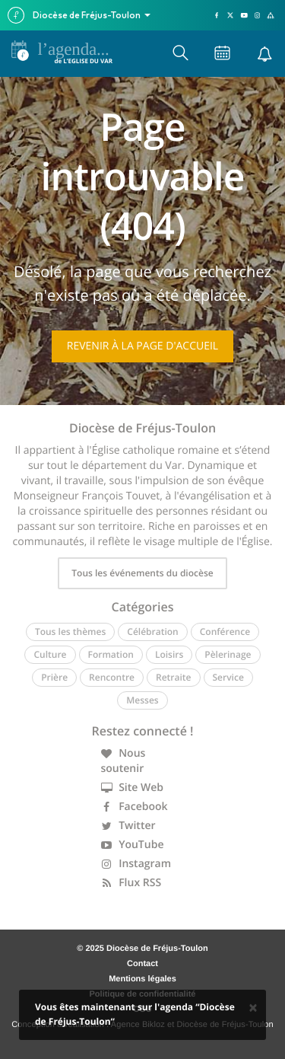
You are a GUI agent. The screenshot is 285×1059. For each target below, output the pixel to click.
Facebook (134, 806)
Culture (49, 654)
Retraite (173, 677)
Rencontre (112, 677)
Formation (111, 654)
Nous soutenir (123, 761)
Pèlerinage (227, 654)
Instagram (136, 863)
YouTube (132, 844)
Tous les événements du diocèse (142, 572)
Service (228, 677)
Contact (142, 963)
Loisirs (169, 654)
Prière (54, 677)
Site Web (132, 787)
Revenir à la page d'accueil (142, 346)
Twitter (128, 825)
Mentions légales (142, 979)
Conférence (225, 631)
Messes (142, 700)
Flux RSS (131, 883)
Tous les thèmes (70, 631)
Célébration (152, 631)
